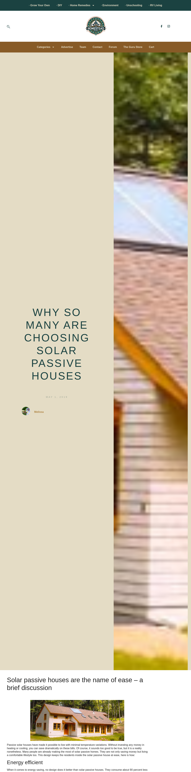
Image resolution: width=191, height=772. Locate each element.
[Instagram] (168, 26)
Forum (113, 47)
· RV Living (155, 5)
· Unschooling (133, 5)
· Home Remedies (81, 5)
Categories (46, 47)
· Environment (110, 5)
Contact (97, 47)
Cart (151, 47)
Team (82, 47)
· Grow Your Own (39, 5)
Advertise (67, 47)
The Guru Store (132, 47)
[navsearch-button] (8, 27)
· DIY (59, 5)
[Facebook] (161, 26)
